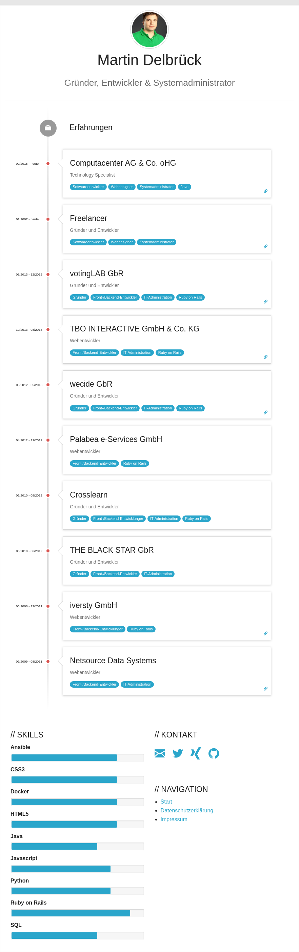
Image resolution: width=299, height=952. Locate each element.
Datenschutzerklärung (187, 810)
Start (166, 802)
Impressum (174, 819)
